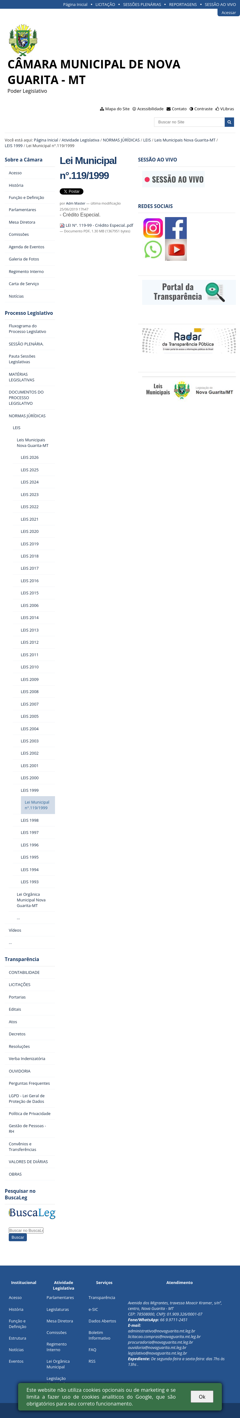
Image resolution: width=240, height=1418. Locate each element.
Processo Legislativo (29, 313)
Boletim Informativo (100, 1335)
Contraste (203, 109)
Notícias (16, 1349)
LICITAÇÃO (105, 4)
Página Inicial (75, 4)
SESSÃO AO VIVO (220, 4)
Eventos (16, 1361)
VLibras (227, 109)
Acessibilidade (150, 109)
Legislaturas (58, 1309)
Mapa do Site (117, 109)
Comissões (57, 1332)
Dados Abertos (102, 1321)
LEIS (147, 140)
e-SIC (93, 1309)
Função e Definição (17, 1323)
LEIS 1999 (13, 145)
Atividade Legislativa (80, 140)
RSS (92, 1361)
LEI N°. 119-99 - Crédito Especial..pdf (96, 225)
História (16, 1309)
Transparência (22, 959)
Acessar (229, 12)
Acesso (15, 1297)
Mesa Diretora (60, 1321)
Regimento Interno (57, 1346)
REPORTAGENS (183, 4)
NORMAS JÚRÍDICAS (121, 140)
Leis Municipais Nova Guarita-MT (184, 140)
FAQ (93, 1349)
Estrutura (17, 1338)
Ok (202, 1396)
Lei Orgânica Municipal (58, 1364)
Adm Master (75, 203)
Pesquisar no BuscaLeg (20, 1194)
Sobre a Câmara (23, 159)
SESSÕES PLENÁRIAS (142, 4)
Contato (179, 109)
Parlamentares (60, 1297)
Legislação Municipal (56, 1381)
